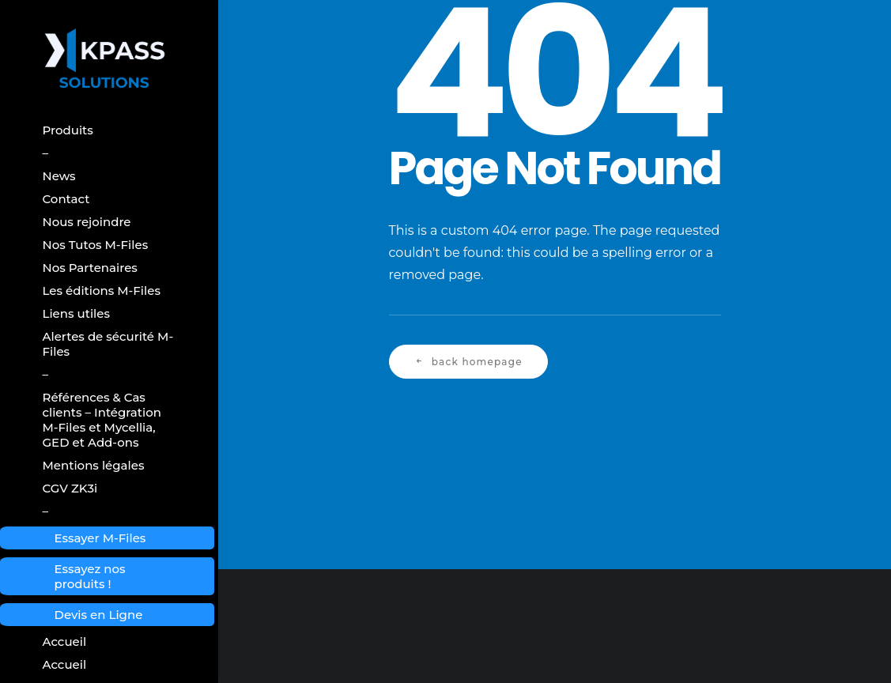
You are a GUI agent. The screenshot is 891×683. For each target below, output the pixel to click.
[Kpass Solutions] (109, 59)
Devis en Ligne (99, 614)
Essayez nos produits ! (90, 576)
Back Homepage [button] (468, 362)
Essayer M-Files (100, 537)
